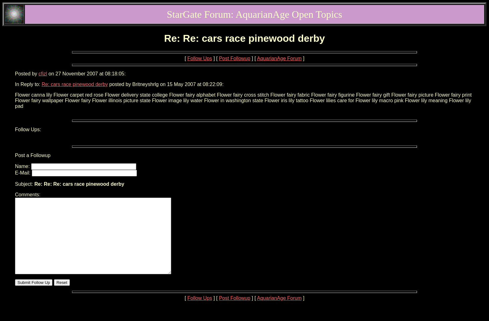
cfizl (43, 73)
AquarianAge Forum (279, 58)
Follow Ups (199, 58)
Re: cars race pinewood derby (74, 84)
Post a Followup (33, 155)
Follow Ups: (28, 129)
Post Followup (234, 58)
